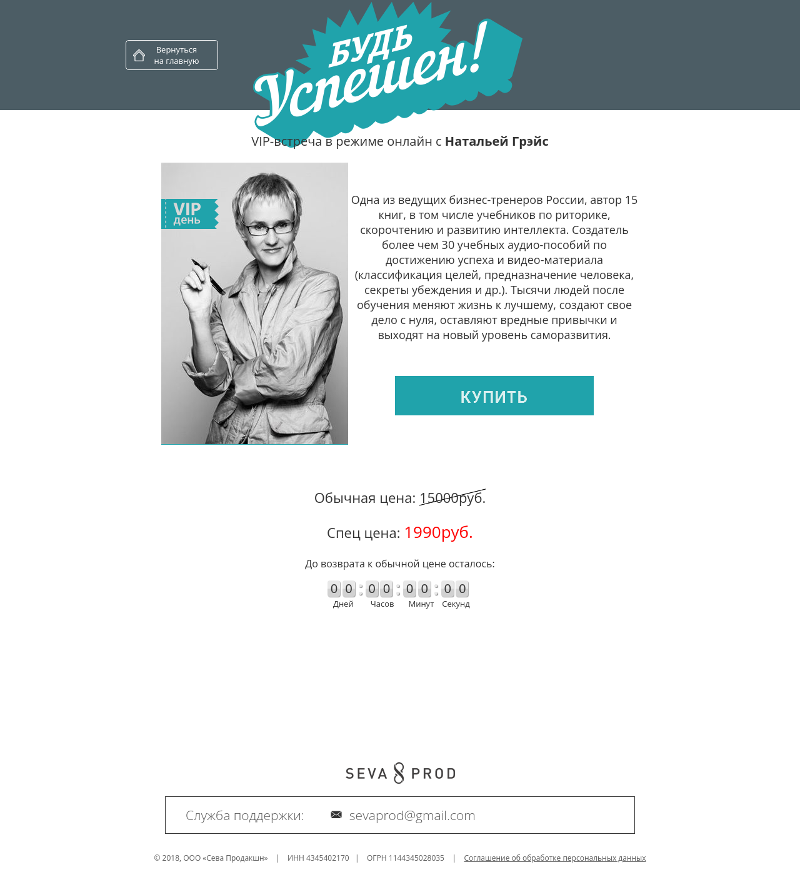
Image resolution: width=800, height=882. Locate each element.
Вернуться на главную (176, 55)
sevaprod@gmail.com (412, 815)
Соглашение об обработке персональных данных (555, 858)
